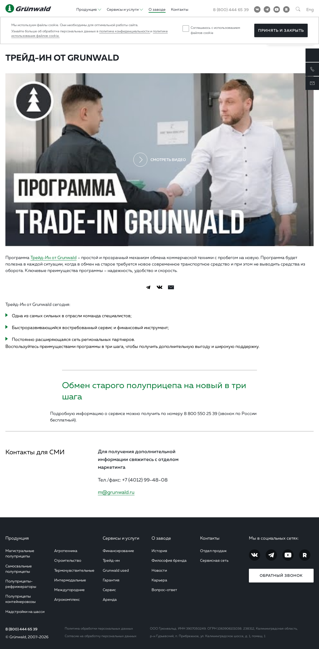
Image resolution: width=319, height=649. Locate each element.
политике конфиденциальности (124, 31)
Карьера (159, 580)
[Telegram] (267, 9)
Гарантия (111, 580)
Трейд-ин (111, 560)
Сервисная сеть (214, 560)
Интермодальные (70, 580)
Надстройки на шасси (24, 611)
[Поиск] (298, 9)
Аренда (110, 599)
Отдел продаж (213, 550)
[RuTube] (286, 9)
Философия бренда (169, 560)
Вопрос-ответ (164, 589)
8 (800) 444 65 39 (21, 629)
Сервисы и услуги (121, 538)
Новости (159, 570)
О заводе (161, 538)
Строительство (67, 560)
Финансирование (118, 550)
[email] (171, 287)
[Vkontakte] (257, 9)
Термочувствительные (74, 570)
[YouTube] (276, 9)
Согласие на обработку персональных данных (100, 636)
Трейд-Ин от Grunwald (53, 257)
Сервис (109, 589)
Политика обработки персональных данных (99, 628)
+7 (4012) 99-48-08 (145, 480)
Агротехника (65, 550)
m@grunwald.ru (116, 492)
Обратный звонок (281, 575)
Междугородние (69, 589)
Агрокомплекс (67, 599)
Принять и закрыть (281, 30)
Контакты (209, 538)
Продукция (17, 538)
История (159, 550)
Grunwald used (116, 570)
